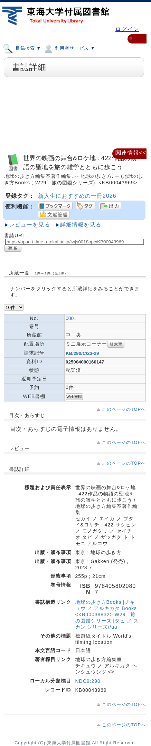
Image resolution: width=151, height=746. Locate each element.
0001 (71, 318)
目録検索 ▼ (22, 47)
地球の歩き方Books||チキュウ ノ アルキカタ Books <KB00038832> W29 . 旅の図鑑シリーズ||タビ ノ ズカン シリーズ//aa (107, 614)
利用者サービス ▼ (69, 47)
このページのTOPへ (124, 409)
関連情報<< (130, 153)
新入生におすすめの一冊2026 (77, 196)
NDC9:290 (88, 681)
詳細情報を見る (80, 224)
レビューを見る (29, 224)
